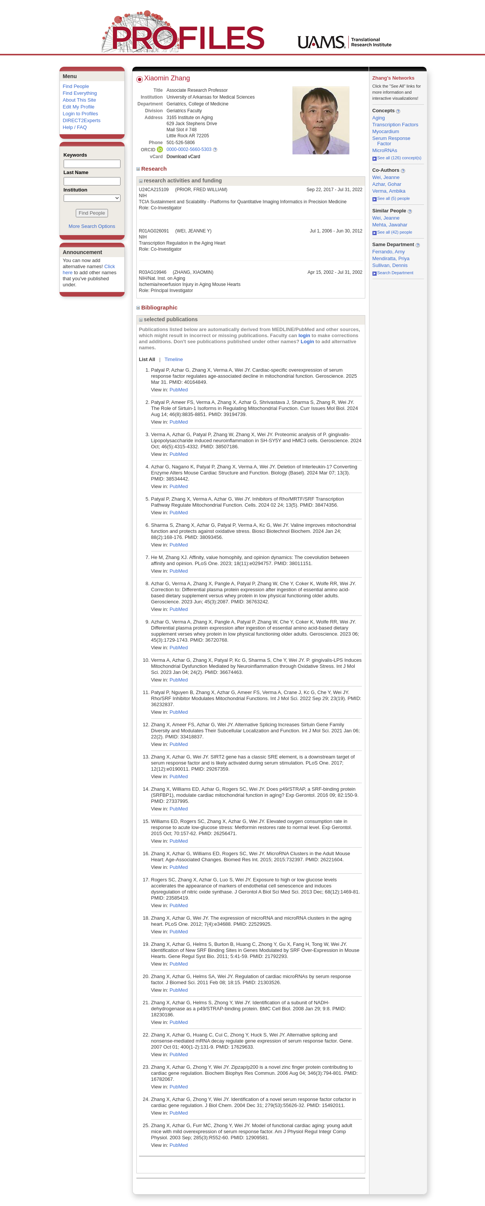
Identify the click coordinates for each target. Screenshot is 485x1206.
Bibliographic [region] (157, 307)
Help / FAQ (75, 127)
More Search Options (92, 226)
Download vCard (183, 156)
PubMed (178, 390)
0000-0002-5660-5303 (189, 149)
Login (307, 341)
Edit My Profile (79, 107)
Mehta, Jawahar (390, 225)
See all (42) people (392, 232)
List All (147, 359)
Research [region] (152, 168)
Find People (76, 86)
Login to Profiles (80, 113)
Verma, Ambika (388, 191)
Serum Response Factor (391, 140)
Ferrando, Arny (388, 251)
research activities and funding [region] (180, 180)
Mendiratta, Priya (391, 258)
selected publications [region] (168, 319)
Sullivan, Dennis (390, 265)
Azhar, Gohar (387, 184)
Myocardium (385, 131)
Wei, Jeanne (386, 177)
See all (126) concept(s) (397, 157)
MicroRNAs (384, 150)
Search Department (392, 272)
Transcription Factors (395, 124)
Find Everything (80, 93)
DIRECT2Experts (82, 120)
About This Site (79, 100)
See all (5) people (391, 198)
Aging (378, 118)
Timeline (173, 359)
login (304, 335)
